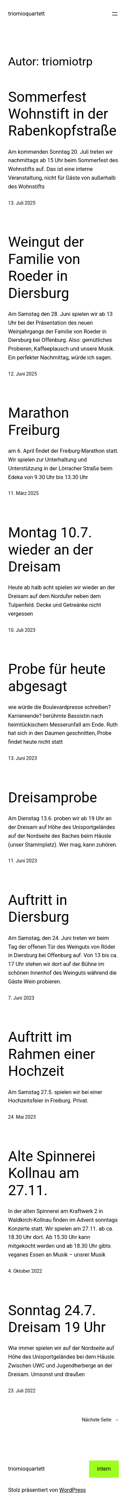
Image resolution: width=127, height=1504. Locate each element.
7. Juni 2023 (21, 998)
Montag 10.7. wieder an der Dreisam (50, 549)
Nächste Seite (100, 1420)
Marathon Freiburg (38, 421)
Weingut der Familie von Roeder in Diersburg (46, 267)
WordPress (72, 1490)
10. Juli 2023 (22, 630)
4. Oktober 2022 (25, 1271)
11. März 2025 (23, 493)
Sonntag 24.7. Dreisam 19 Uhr (57, 1318)
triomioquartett (26, 13)
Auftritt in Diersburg (38, 908)
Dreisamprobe (52, 797)
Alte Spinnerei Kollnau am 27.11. (52, 1173)
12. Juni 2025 (22, 374)
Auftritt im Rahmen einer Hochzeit (51, 1054)
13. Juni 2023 (22, 758)
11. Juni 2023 (22, 860)
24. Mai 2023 (22, 1117)
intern (104, 1469)
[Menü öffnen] (115, 14)
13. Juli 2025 (22, 203)
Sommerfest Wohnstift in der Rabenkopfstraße (62, 114)
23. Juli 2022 (22, 1390)
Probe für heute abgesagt (57, 677)
